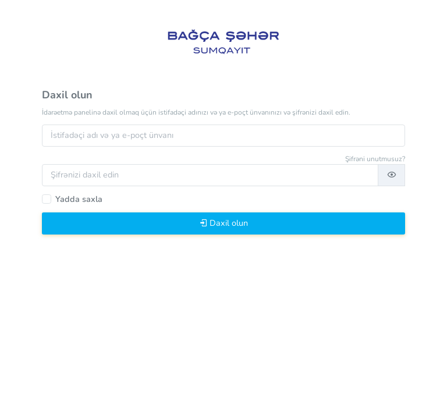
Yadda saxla (78, 199)
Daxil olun (223, 223)
